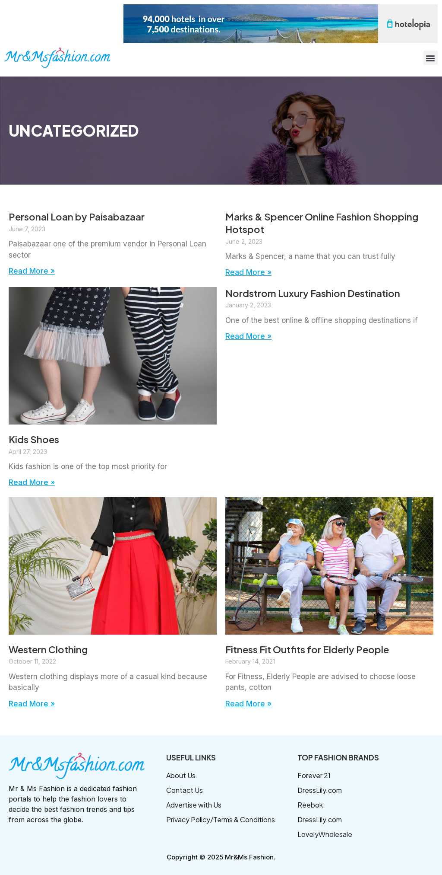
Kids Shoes (34, 439)
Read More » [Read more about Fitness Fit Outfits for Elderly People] (248, 703)
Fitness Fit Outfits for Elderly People (307, 649)
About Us (181, 775)
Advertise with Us (193, 804)
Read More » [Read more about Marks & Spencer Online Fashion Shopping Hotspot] (248, 272)
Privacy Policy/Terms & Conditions (220, 819)
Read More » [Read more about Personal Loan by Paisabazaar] (32, 271)
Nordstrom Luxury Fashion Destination (312, 293)
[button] (430, 58)
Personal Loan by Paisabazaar (77, 217)
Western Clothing (48, 649)
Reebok (310, 804)
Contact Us (184, 790)
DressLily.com (319, 790)
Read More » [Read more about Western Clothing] (32, 703)
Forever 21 (314, 775)
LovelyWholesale (324, 834)
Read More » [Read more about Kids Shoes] (32, 482)
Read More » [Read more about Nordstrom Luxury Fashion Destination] (248, 336)
